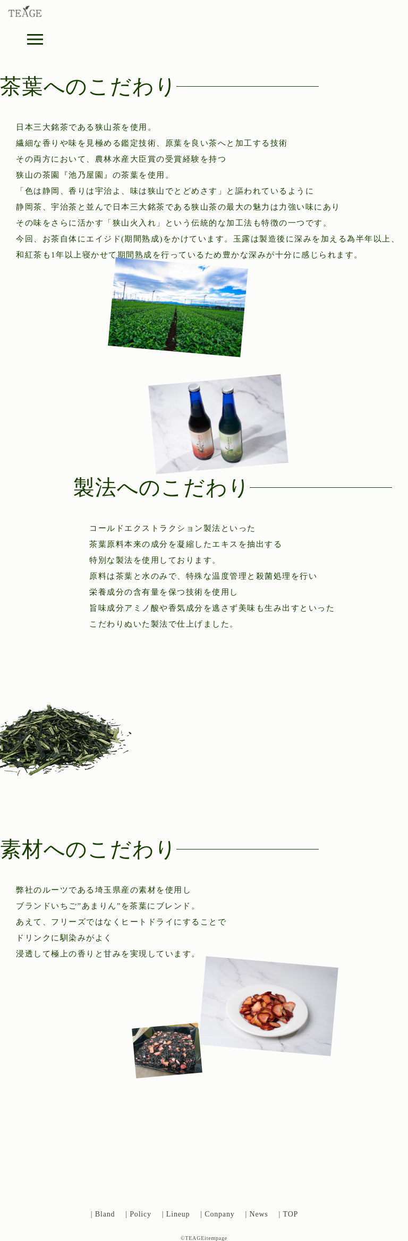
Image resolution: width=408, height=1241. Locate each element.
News (258, 1214)
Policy (140, 1214)
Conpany (219, 1214)
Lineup (178, 1214)
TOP (291, 1214)
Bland (105, 1214)
